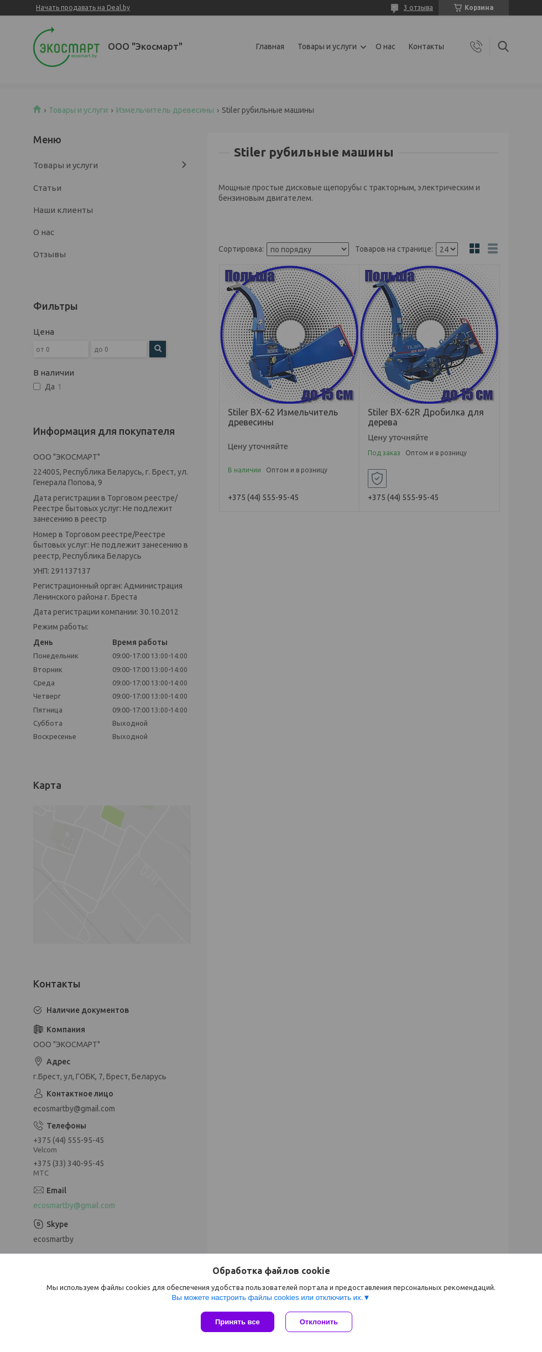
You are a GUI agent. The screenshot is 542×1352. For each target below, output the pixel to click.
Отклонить (319, 1322)
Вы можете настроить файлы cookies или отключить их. (267, 1297)
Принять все (237, 1322)
